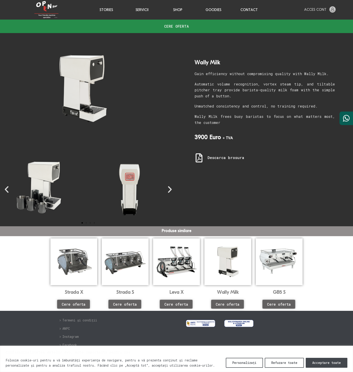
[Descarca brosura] (199, 157)
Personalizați (244, 363)
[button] (6, 189)
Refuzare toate (284, 363)
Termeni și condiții (78, 320)
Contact (249, 10)
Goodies (213, 10)
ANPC (65, 328)
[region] (176, 359)
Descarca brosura (226, 157)
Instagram (69, 336)
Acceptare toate (326, 363)
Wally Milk (228, 292)
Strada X (74, 292)
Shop (177, 10)
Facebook (68, 345)
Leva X (176, 292)
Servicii (142, 10)
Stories (106, 10)
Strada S (125, 292)
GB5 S (279, 292)
